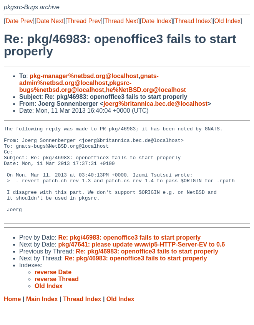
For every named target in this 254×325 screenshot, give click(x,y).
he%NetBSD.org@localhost (146, 90)
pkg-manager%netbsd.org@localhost (84, 76)
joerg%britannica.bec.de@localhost (155, 103)
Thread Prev (84, 21)
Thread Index (193, 21)
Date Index (156, 21)
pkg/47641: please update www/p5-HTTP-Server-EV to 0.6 (141, 263)
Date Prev (19, 21)
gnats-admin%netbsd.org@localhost (89, 79)
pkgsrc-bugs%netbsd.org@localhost (75, 86)
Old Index (227, 21)
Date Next (49, 21)
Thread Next (121, 21)
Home (12, 317)
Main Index (42, 317)
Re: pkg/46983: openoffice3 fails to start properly (129, 256)
